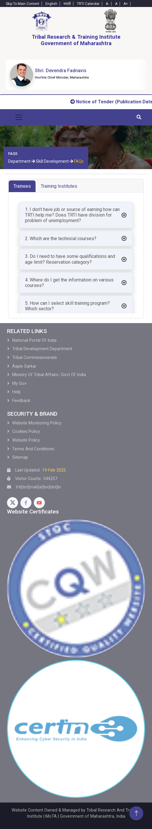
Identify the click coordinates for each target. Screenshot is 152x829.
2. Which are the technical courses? (60, 238)
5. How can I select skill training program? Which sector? (67, 305)
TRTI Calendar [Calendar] (88, 4)
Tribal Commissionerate (34, 357)
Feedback (21, 400)
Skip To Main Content (22, 4)
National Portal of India (34, 340)
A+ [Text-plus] (125, 4)
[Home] (41, 21)
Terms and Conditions (33, 449)
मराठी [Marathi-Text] (67, 4)
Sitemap (20, 457)
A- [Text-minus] (107, 4)
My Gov (19, 383)
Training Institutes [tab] (59, 186)
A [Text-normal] (116, 4)
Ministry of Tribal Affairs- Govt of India (49, 374)
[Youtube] (39, 502)
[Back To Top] (136, 813)
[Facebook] (25, 502)
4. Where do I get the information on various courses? (69, 282)
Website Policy (26, 440)
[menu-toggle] (19, 117)
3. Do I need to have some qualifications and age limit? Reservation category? (70, 259)
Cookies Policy (26, 431)
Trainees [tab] (22, 186)
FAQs (79, 161)
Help (16, 391)
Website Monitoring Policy (36, 423)
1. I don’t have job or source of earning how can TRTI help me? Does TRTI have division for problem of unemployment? (72, 215)
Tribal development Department (42, 348)
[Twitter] (12, 502)
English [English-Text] (51, 4)
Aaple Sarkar (24, 366)
